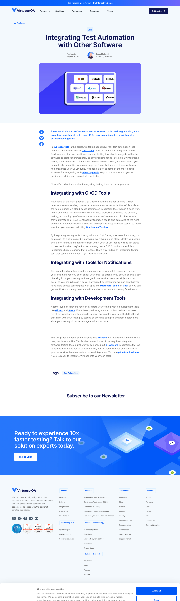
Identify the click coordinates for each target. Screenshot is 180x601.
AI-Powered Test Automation (95, 497)
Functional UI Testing (92, 507)
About (148, 497)
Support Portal (125, 539)
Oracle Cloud (89, 548)
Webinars (123, 497)
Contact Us (150, 520)
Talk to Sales (25, 456)
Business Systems (91, 530)
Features (62, 497)
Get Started (64, 516)
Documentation (125, 525)
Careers (149, 511)
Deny (156, 584)
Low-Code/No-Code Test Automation (99, 516)
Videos (122, 511)
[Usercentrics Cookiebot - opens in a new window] (18, 595)
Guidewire (88, 543)
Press (148, 516)
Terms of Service (152, 525)
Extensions (63, 511)
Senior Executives (66, 539)
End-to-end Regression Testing (96, 511)
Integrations (64, 507)
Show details (43, 595)
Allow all (156, 575)
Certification (124, 530)
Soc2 (148, 507)
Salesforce (88, 534)
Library (122, 516)
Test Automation (70, 373)
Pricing (62, 502)
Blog (121, 502)
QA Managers (64, 530)
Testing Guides (125, 534)
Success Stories (125, 520)
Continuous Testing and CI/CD (96, 502)
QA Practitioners (65, 534)
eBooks (122, 507)
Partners (149, 502)
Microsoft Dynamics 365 (94, 539)
